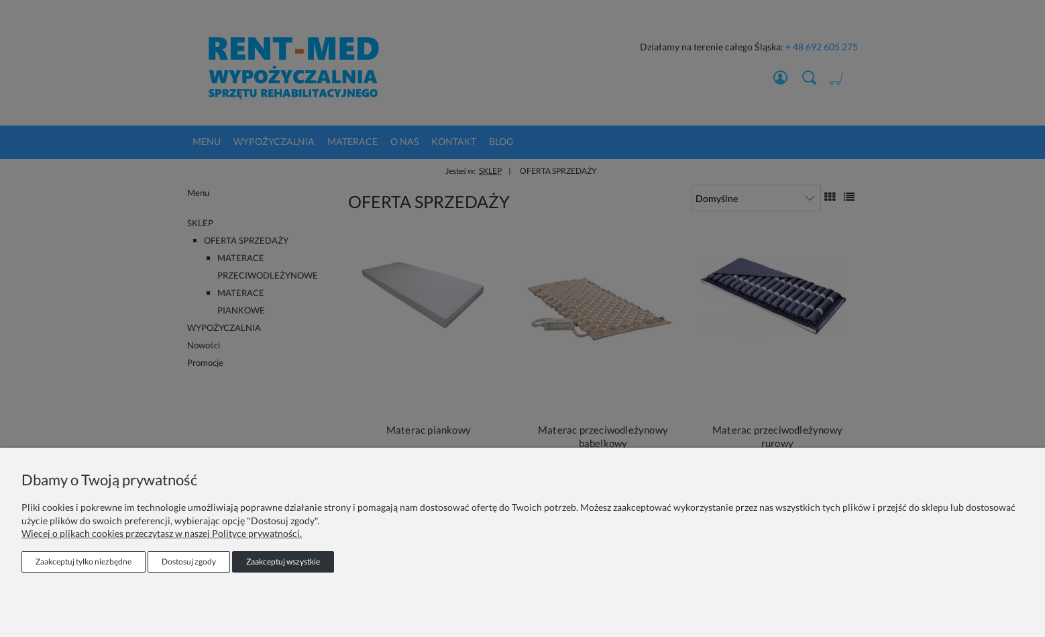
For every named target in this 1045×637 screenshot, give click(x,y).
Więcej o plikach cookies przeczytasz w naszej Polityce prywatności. (161, 533)
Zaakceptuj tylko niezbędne (83, 561)
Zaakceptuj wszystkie (283, 561)
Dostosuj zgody (189, 561)
